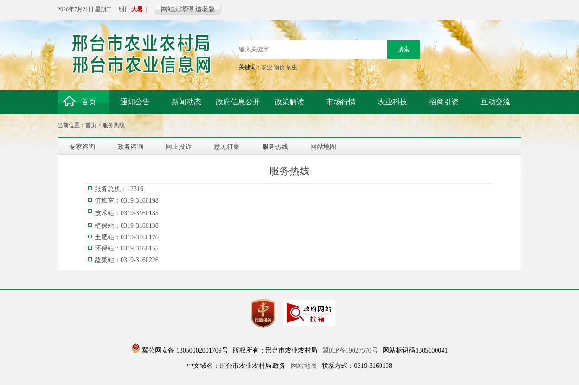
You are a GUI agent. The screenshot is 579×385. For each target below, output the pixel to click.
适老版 (205, 9)
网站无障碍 (177, 9)
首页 (90, 125)
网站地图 (304, 365)
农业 (266, 67)
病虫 (291, 67)
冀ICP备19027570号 (350, 350)
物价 (279, 67)
